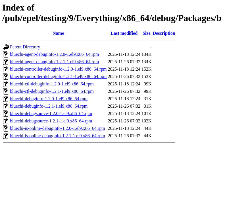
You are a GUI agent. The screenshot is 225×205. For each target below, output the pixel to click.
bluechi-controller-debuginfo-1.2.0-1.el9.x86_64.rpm (58, 69)
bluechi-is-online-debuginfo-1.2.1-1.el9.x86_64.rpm (57, 135)
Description (164, 33)
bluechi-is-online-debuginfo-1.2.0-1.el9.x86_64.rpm (57, 128)
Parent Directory (25, 46)
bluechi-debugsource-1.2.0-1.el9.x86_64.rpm (51, 113)
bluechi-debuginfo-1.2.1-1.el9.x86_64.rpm (49, 106)
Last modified (124, 33)
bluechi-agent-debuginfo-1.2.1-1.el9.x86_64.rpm (54, 61)
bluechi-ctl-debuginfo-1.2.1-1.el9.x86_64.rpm (52, 91)
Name (58, 33)
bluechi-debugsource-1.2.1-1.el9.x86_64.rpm (51, 120)
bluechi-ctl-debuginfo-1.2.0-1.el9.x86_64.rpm (52, 83)
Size (147, 33)
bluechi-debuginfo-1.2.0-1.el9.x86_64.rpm (49, 98)
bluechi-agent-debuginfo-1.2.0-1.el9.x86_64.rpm (54, 54)
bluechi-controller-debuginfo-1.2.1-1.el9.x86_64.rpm (58, 76)
